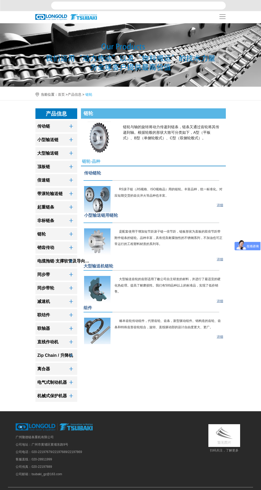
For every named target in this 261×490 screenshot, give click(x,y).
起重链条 (45, 207)
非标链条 (45, 220)
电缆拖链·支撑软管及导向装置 (64, 261)
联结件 (43, 315)
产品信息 (74, 94)
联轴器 (43, 328)
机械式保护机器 (52, 396)
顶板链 (43, 166)
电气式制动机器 (52, 382)
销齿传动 (45, 247)
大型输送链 (47, 153)
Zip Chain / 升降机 (55, 355)
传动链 (43, 126)
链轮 (41, 234)
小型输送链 (47, 139)
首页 (61, 94)
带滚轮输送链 (50, 193)
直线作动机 (47, 342)
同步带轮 (45, 288)
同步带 (43, 274)
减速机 (43, 301)
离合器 (43, 369)
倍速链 (43, 180)
